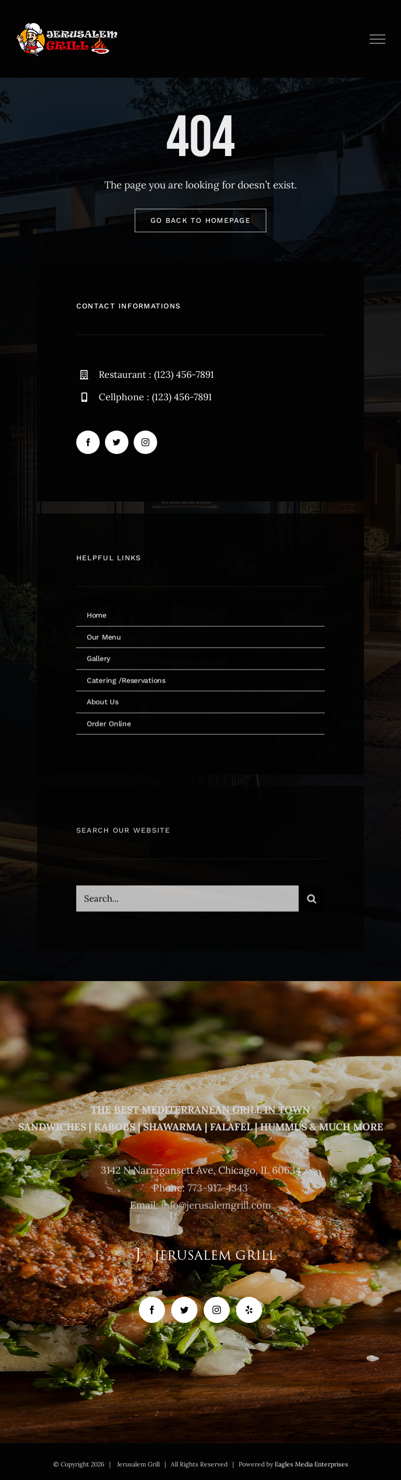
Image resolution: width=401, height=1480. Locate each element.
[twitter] (116, 443)
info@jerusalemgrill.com (216, 1205)
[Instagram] (217, 1310)
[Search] (312, 903)
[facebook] (88, 443)
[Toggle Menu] (377, 39)
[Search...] (187, 903)
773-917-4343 (217, 1187)
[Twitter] (184, 1310)
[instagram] (145, 443)
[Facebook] (152, 1310)
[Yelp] (249, 1310)
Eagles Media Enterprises (311, 1464)
